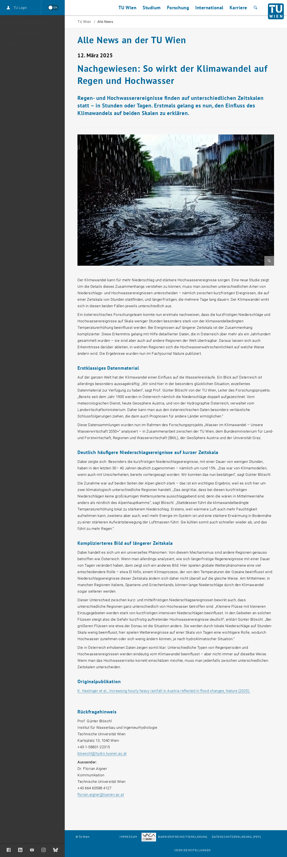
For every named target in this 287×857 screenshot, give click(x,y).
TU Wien (84, 22)
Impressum (128, 837)
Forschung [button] (178, 8)
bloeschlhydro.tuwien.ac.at (102, 753)
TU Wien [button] (127, 8)
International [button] (209, 8)
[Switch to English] (53, 7)
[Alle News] (32, 45)
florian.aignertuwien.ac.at (100, 794)
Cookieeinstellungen (192, 850)
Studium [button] (152, 8)
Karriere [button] (238, 8)
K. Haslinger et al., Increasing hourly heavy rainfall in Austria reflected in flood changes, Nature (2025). (163, 691)
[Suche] (255, 7)
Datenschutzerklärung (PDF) (236, 837)
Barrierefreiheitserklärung (175, 837)
